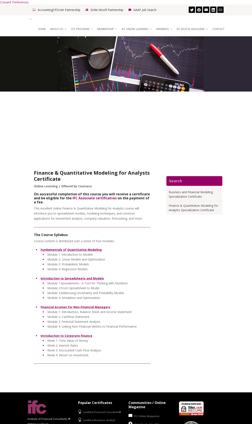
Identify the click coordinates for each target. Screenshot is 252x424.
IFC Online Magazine (144, 416)
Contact (218, 29)
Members (164, 29)
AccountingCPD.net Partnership (59, 10)
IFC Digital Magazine (192, 29)
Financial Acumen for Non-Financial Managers (75, 307)
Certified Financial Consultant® (99, 412)
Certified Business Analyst (96, 420)
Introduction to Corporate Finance (66, 336)
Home (42, 29)
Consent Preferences (14, 2)
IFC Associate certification (95, 198)
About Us (58, 29)
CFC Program (82, 29)
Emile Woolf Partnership (106, 10)
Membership (107, 29)
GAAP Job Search (145, 10)
